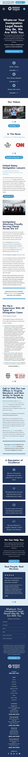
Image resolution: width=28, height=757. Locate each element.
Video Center (14, 697)
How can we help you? (7, 638)
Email (4, 632)
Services (14, 684)
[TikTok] (17, 753)
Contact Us (14, 700)
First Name (5, 621)
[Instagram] (11, 753)
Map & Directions (14, 712)
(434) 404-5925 (14, 747)
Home (14, 679)
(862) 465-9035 (14, 736)
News (14, 695)
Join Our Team (14, 693)
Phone (4, 628)
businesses (19, 247)
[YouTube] (19, 753)
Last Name (5, 625)
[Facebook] (8, 753)
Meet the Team (14, 688)
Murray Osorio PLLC (7, 179)
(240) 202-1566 (14, 725)
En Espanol (14, 686)
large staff (12, 430)
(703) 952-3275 (14, 714)
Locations (14, 691)
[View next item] (15, 122)
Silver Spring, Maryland (12, 403)
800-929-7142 (14, 673)
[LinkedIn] (14, 753)
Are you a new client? (7, 635)
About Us (14, 682)
